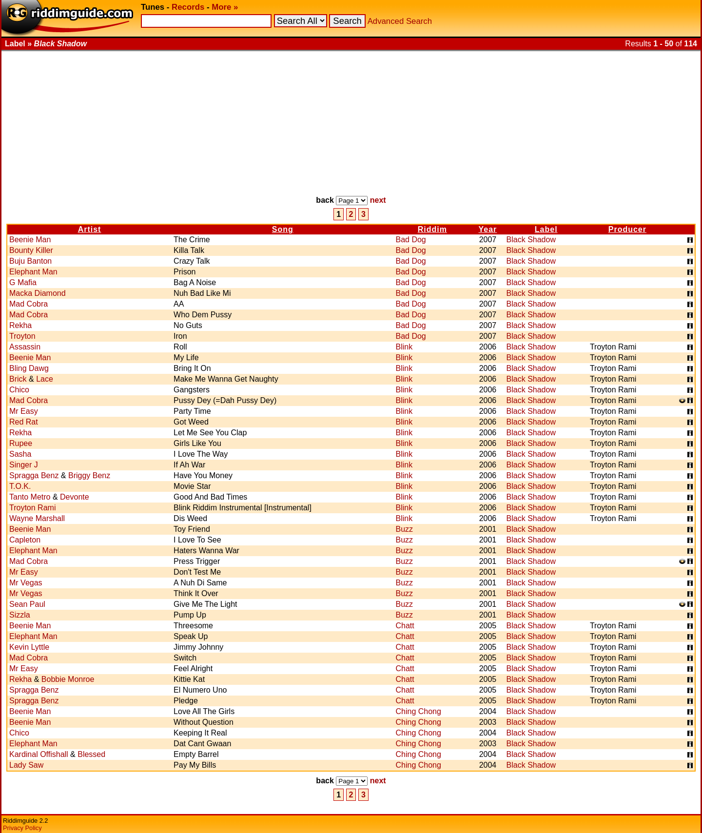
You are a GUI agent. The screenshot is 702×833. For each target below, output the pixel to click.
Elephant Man (33, 272)
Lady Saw (26, 765)
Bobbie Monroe (68, 679)
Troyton (22, 336)
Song (282, 229)
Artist (89, 229)
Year (488, 229)
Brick (18, 379)
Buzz (404, 529)
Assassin (24, 347)
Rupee (20, 443)
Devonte (74, 497)
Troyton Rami (32, 508)
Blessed (91, 754)
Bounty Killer (31, 250)
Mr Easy (23, 411)
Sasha (20, 454)
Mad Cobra (28, 304)
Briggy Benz (89, 475)
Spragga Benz (33, 475)
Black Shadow (531, 239)
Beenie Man (30, 239)
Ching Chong (418, 711)
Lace (44, 379)
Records (188, 7)
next (378, 200)
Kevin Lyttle (29, 647)
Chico (19, 390)
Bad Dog (410, 239)
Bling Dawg (29, 368)
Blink (403, 347)
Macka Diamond (37, 293)
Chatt (404, 625)
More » (225, 7)
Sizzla (19, 615)
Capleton (24, 540)
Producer (627, 229)
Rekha (20, 325)
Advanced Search (400, 21)
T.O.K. (20, 486)
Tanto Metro (29, 497)
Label (546, 229)
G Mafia (23, 282)
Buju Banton (30, 261)
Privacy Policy (22, 828)
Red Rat (23, 422)
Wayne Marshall (37, 518)
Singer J (23, 465)
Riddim (432, 229)
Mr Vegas (25, 583)
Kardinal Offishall (38, 754)
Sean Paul (27, 604)
